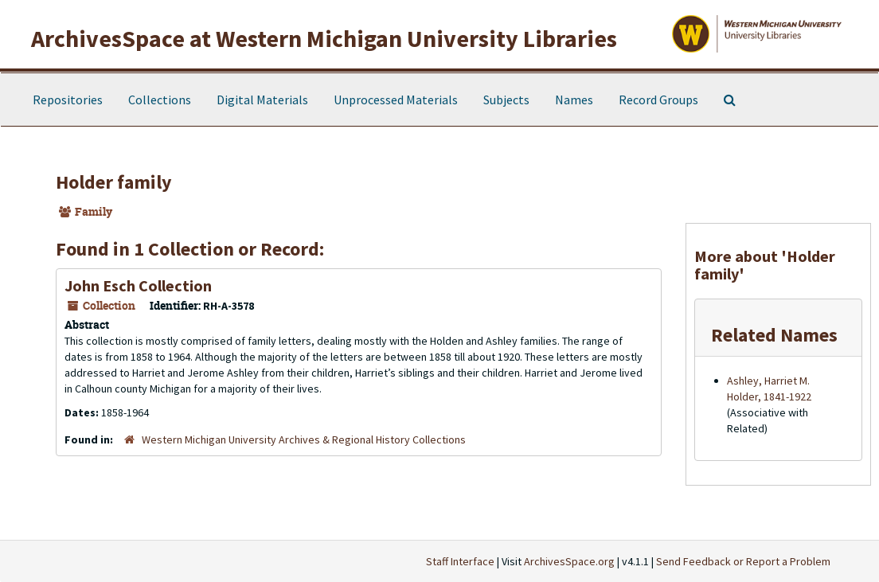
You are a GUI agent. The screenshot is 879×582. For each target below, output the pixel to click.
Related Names (774, 334)
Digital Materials (262, 99)
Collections (159, 99)
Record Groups (658, 99)
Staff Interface (460, 561)
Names (574, 99)
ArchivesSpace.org (569, 561)
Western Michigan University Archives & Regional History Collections (304, 439)
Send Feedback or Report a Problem (743, 561)
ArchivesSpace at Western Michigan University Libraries (324, 38)
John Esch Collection (138, 285)
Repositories (68, 99)
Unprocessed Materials (396, 99)
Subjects (506, 99)
